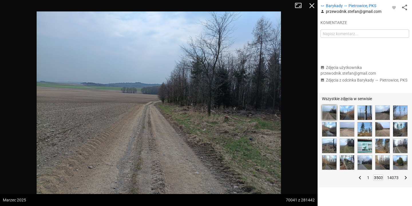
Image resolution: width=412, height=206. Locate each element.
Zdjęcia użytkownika (348, 70)
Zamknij (312, 5)
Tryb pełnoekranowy (300, 5)
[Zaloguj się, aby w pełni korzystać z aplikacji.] (394, 7)
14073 (393, 177)
